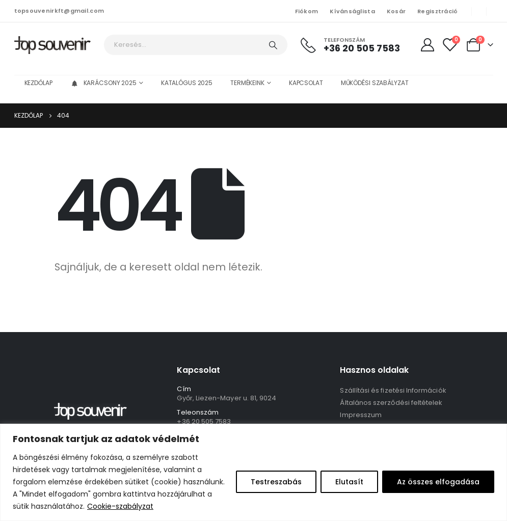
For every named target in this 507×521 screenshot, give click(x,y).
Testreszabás (276, 482)
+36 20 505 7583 (204, 421)
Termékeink (247, 82)
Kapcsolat (306, 82)
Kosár (396, 11)
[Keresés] (273, 45)
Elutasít (349, 482)
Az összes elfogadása (438, 482)
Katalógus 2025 (186, 82)
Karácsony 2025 (103, 82)
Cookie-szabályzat (120, 506)
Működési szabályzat (375, 82)
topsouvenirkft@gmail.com (59, 11)
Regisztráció (437, 11)
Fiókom (306, 11)
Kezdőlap (38, 82)
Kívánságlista (352, 11)
